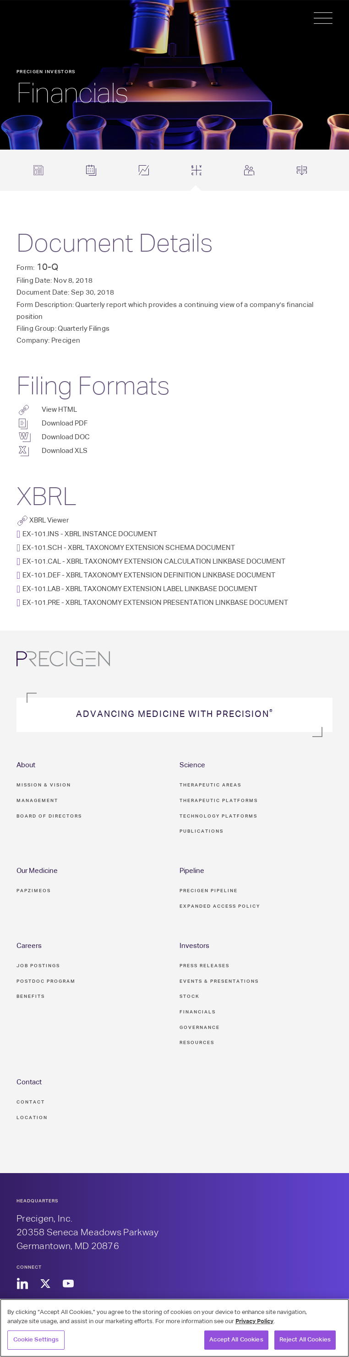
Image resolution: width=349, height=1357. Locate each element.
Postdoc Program (46, 981)
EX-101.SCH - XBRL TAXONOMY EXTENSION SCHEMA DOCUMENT (128, 547)
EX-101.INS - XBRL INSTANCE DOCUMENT (89, 534)
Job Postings (38, 966)
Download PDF (64, 423)
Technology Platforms (218, 816)
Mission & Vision (43, 785)
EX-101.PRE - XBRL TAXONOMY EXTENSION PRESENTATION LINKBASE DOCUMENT (155, 602)
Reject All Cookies (305, 1340)
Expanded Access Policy (220, 906)
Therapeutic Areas (210, 785)
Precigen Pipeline (209, 891)
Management (37, 800)
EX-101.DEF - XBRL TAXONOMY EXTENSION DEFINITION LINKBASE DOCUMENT (148, 575)
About (25, 765)
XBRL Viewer (49, 520)
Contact (29, 1082)
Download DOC (66, 437)
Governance (200, 1027)
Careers (29, 945)
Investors (194, 945)
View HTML (59, 409)
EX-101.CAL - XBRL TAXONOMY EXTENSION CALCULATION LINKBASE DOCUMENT (153, 561)
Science (192, 765)
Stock (190, 996)
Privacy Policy (254, 1322)
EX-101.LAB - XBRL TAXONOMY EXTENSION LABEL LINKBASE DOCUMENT (139, 589)
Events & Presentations (219, 981)
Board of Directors (49, 816)
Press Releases (204, 966)
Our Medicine (37, 870)
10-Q (47, 267)
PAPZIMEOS (33, 891)
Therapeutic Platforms (219, 800)
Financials (198, 1012)
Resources (197, 1042)
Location (32, 1117)
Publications (202, 831)
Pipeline (192, 870)
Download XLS (64, 450)
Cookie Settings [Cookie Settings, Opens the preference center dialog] (36, 1340)
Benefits (30, 996)
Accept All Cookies (236, 1340)
